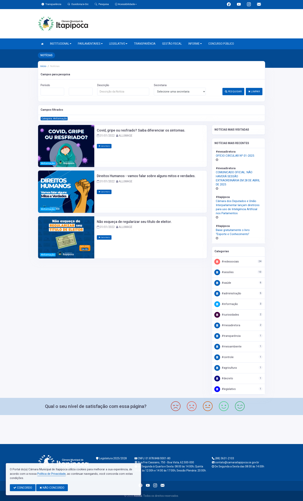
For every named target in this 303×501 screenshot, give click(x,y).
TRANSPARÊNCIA (145, 43)
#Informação (226, 304)
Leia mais (104, 146)
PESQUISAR (233, 91)
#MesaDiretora (227, 325)
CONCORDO (22, 487)
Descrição (103, 85)
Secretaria (160, 85)
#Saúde (222, 282)
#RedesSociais (226, 261)
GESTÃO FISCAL (172, 43)
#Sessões (224, 272)
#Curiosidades (226, 314)
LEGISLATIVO (118, 44)
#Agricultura (225, 367)
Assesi (138, 495)
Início (43, 66)
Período (45, 85)
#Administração (227, 293)
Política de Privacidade (51, 474)
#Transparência (227, 335)
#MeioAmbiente (228, 346)
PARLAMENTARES (90, 44)
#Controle (224, 357)
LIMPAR (254, 91)
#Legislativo (225, 389)
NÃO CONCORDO (52, 487)
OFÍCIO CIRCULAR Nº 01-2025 (235, 155)
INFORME (195, 44)
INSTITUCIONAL (60, 44)
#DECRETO (223, 378)
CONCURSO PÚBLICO (221, 43)
